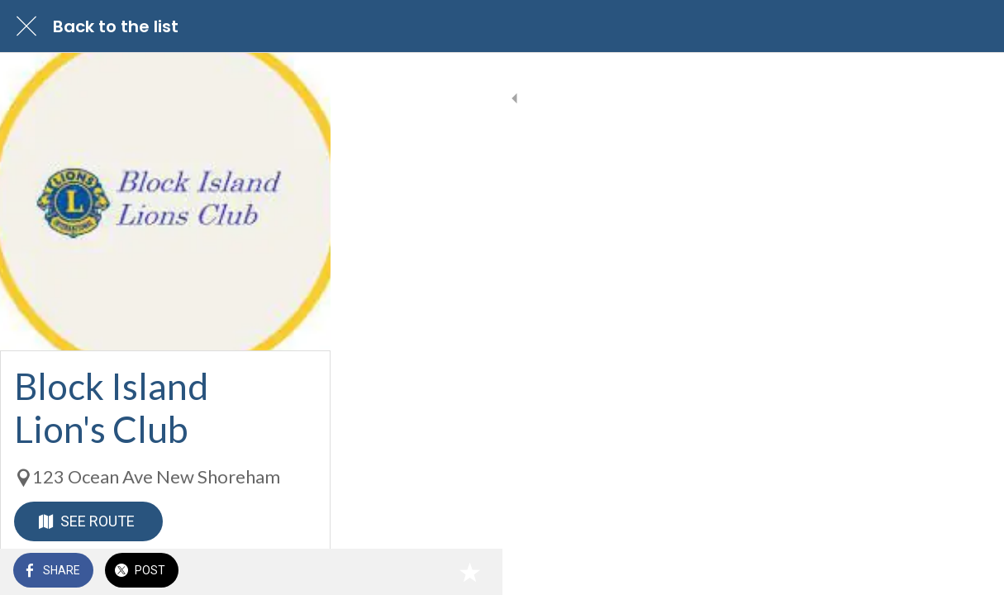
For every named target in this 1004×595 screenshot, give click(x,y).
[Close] (26, 26)
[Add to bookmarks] (971, 572)
